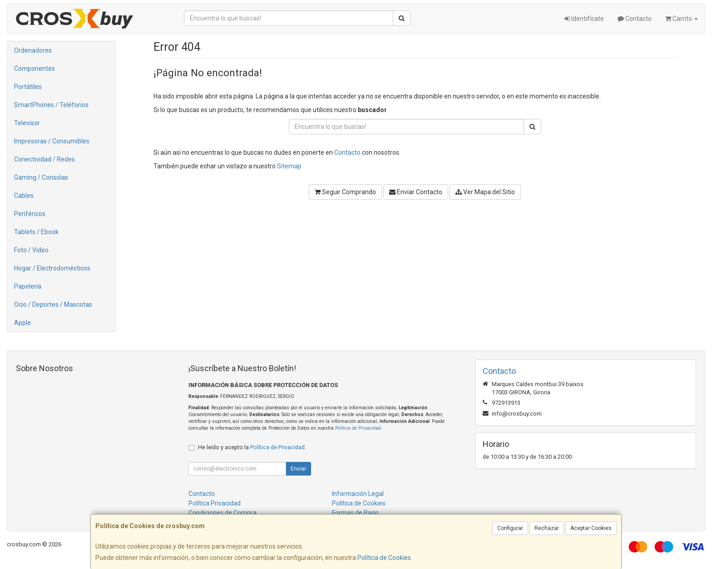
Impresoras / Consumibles (51, 141)
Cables (24, 195)
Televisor (27, 123)
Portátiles (28, 86)
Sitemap (289, 166)
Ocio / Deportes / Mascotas (53, 304)
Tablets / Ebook (36, 231)
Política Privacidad (214, 503)
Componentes (34, 68)
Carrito (681, 18)
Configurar (510, 528)
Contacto (635, 18)
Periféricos (29, 213)
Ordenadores (33, 50)
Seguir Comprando (345, 192)
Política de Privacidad (358, 428)
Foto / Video (31, 250)
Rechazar (546, 528)
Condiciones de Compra (222, 512)
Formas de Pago (355, 512)
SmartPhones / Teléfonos (51, 104)
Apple (22, 322)
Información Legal (358, 493)
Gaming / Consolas (41, 177)
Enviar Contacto (415, 192)
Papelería (27, 286)
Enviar (298, 469)
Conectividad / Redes (44, 159)
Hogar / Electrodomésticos (52, 268)
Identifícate (584, 18)
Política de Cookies (384, 557)
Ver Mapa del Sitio (485, 192)
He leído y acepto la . (252, 447)
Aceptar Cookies (591, 528)
